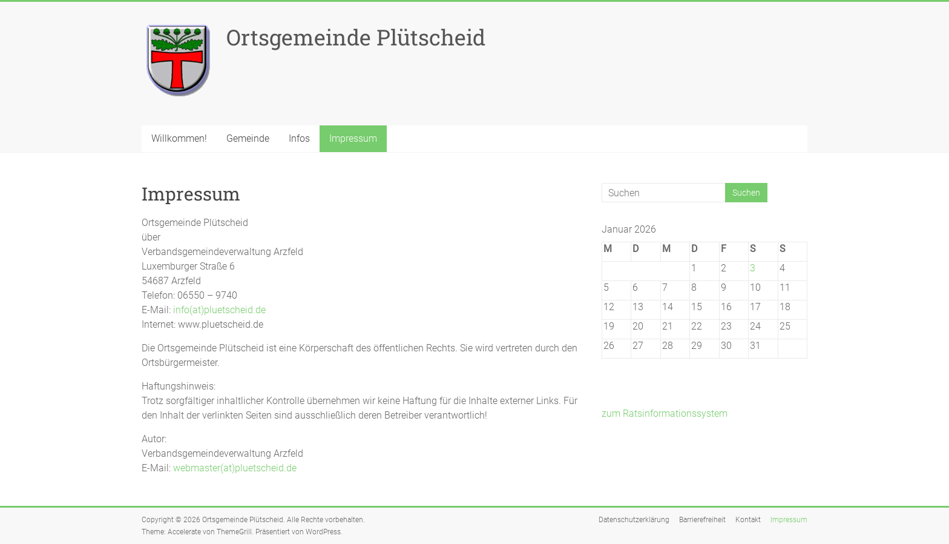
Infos (299, 138)
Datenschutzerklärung (634, 520)
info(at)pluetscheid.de (219, 310)
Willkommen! (179, 138)
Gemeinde (247, 138)
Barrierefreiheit (702, 520)
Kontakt (748, 520)
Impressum (353, 138)
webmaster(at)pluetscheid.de (235, 468)
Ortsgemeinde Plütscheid (355, 36)
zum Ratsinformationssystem (664, 413)
